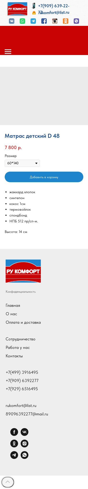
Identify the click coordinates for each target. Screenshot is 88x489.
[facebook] (14, 435)
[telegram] (14, 458)
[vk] (24, 435)
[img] (17, 9)
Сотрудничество (20, 338)
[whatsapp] (24, 458)
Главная (13, 305)
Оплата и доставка (23, 322)
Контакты (14, 355)
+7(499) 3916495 (22, 372)
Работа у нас (18, 347)
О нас (11, 313)
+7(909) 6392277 (22, 380)
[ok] (14, 446)
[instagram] (24, 446)
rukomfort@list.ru (21, 405)
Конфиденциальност (20, 291)
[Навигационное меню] (8, 51)
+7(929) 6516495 (22, 388)
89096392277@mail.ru (27, 413)
